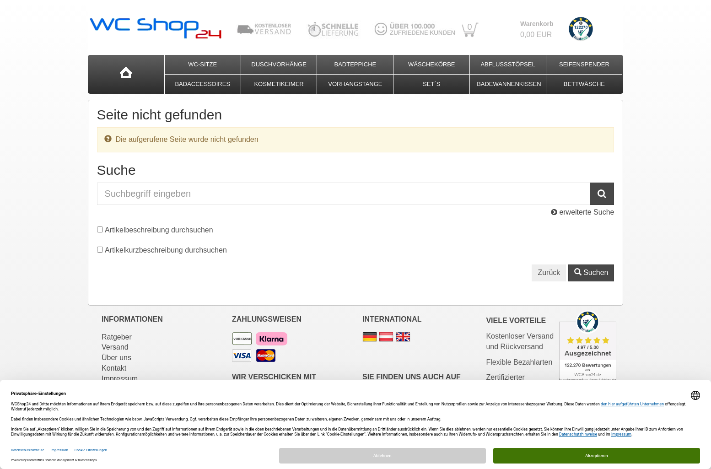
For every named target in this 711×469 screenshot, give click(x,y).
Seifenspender (584, 64)
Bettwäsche (584, 84)
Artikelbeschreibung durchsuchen (159, 230)
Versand (115, 347)
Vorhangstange (355, 84)
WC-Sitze (202, 64)
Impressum (120, 379)
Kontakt (114, 368)
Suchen (591, 272)
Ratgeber (117, 337)
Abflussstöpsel (507, 64)
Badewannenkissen (509, 84)
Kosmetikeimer (278, 84)
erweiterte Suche (582, 212)
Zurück (549, 272)
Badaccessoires (202, 84)
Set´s (431, 84)
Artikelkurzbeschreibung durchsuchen (166, 250)
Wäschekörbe (431, 64)
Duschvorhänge (279, 64)
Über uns (116, 357)
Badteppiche (355, 64)
